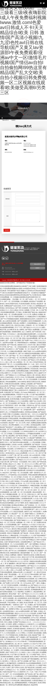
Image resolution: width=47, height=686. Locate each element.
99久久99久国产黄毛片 (14, 488)
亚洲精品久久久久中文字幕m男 (16, 641)
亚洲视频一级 (37, 399)
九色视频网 (43, 648)
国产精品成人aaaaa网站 (15, 388)
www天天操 (32, 345)
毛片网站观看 (30, 377)
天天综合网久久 (24, 535)
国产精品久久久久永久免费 (15, 548)
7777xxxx (7, 529)
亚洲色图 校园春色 (19, 629)
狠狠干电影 (27, 351)
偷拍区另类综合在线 (33, 382)
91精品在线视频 (8, 407)
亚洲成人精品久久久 (10, 464)
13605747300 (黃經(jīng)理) (30, 144)
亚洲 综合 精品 (20, 325)
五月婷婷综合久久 (21, 449)
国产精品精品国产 (33, 637)
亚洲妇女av (9, 540)
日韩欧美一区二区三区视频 (35, 325)
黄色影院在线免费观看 (38, 388)
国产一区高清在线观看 (13, 340)
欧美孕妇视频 (15, 399)
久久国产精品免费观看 (37, 394)
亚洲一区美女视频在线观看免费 (27, 639)
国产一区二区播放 (27, 605)
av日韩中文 (42, 431)
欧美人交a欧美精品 (7, 377)
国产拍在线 (29, 674)
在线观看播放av (32, 323)
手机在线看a (11, 602)
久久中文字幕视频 (9, 483)
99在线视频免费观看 (8, 312)
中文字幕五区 (16, 620)
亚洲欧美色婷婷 (14, 646)
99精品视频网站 (21, 566)
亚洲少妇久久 (32, 494)
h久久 (42, 503)
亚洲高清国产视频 (35, 308)
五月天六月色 (19, 377)
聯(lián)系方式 (6, 120)
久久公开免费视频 (20, 581)
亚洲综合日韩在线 (24, 589)
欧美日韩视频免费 (35, 321)
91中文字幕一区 (17, 583)
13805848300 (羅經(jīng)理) (30, 146)
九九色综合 (4, 425)
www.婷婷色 (22, 382)
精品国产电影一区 (38, 635)
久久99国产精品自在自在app (12, 568)
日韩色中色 (30, 405)
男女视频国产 (39, 551)
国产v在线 (29, 299)
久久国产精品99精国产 (38, 535)
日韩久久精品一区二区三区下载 (10, 338)
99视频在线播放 (11, 589)
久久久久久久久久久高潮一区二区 (14, 336)
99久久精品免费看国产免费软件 (16, 531)
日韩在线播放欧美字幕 (31, 631)
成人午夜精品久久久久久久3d (23, 518)
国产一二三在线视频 (13, 509)
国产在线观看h (23, 321)
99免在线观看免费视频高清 (37, 475)
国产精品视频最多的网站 (12, 498)
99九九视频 (8, 622)
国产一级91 (36, 583)
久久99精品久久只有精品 (30, 600)
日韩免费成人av (24, 585)
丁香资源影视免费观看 (35, 641)
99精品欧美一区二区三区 (36, 392)
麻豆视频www (12, 618)
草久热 (2, 527)
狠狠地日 (37, 466)
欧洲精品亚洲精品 (18, 505)
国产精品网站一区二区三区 (29, 626)
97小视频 (18, 600)
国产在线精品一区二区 (32, 505)
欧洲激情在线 (32, 529)
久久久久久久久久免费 (22, 407)
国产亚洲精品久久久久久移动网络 (17, 401)
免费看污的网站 (33, 648)
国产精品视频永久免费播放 (36, 336)
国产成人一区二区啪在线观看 (17, 347)
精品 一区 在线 (8, 516)
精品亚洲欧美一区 (6, 544)
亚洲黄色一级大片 (25, 546)
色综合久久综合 (15, 557)
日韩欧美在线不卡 (37, 678)
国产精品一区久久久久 (37, 661)
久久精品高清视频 (13, 626)
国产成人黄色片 (39, 674)
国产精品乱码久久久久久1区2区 (18, 561)
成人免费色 (20, 329)
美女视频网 (7, 620)
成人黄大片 (19, 644)
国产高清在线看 (23, 457)
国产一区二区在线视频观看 (15, 674)
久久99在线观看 (38, 501)
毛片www (24, 392)
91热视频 (31, 551)
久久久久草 (27, 314)
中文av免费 (25, 481)
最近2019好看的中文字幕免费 (32, 416)
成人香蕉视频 (12, 468)
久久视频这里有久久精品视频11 (35, 316)
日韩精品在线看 (32, 581)
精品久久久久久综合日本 (9, 485)
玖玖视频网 (24, 301)
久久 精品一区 (19, 516)
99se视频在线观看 (25, 418)
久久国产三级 (12, 455)
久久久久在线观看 (13, 431)
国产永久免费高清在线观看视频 (29, 353)
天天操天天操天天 (18, 373)
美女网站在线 (31, 479)
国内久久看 (31, 375)
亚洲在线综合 (10, 453)
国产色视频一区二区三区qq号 (26, 349)
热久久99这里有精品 (37, 362)
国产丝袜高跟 (37, 332)
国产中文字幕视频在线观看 (10, 319)
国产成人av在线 (23, 455)
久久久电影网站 (18, 592)
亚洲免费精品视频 (22, 371)
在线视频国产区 (11, 457)
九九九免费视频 (33, 366)
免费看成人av (10, 566)
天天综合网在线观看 (22, 527)
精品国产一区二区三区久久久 (10, 447)
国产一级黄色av (23, 524)
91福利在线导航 (26, 399)
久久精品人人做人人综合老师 (29, 652)
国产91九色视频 (23, 661)
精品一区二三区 (8, 607)
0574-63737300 (27, 143)
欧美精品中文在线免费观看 (36, 470)
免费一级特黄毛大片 (36, 473)
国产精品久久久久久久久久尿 (17, 587)
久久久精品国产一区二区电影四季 (20, 410)
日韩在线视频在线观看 (27, 650)
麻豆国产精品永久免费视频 (26, 563)
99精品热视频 (35, 485)
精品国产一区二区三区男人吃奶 (19, 423)
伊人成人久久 (32, 468)
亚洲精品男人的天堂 (35, 358)
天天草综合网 (15, 680)
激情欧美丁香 (39, 477)
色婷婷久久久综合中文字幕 (33, 644)
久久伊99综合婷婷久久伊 (29, 431)
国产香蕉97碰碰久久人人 (22, 520)
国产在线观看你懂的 (30, 427)
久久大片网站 (21, 633)
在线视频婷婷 (22, 551)
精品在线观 (24, 451)
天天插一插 (34, 310)
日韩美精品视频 (30, 596)
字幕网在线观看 (27, 440)
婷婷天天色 (10, 325)
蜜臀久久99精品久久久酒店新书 (24, 624)
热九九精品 (14, 310)
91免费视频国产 (37, 520)
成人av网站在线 (40, 579)
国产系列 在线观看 (22, 308)
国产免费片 (7, 583)
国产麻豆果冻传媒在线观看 (19, 442)
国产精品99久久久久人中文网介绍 (32, 646)
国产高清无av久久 (32, 386)
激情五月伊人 (4, 442)
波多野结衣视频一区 (10, 343)
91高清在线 (35, 369)
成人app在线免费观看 (28, 609)
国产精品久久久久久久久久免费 (34, 327)
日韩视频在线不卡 (29, 568)
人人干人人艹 (7, 369)
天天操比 (19, 312)
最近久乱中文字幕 (28, 557)
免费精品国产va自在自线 (12, 306)
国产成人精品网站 (9, 436)
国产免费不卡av (27, 340)
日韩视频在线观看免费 (18, 470)
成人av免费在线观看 (23, 611)
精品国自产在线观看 (36, 301)
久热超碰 (36, 418)
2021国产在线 (26, 496)
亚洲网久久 (29, 592)
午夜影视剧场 (13, 546)
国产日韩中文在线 (18, 667)
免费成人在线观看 (27, 384)
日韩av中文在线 (35, 403)
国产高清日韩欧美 (6, 518)
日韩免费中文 (13, 353)
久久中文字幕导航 (10, 678)
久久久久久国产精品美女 (17, 479)
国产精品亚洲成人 (21, 366)
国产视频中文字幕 (34, 587)
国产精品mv (29, 466)
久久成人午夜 (38, 498)
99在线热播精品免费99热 (21, 369)
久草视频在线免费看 (33, 434)
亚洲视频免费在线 (37, 589)
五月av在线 (27, 583)
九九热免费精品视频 (20, 364)
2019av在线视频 (8, 366)
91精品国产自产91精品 (12, 392)
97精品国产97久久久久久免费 (32, 397)
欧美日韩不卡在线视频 (28, 447)
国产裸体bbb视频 (10, 639)
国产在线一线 (36, 496)
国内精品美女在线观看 (26, 579)
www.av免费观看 (22, 453)
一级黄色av (16, 605)
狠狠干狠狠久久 (30, 514)
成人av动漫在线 (34, 455)
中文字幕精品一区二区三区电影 (11, 477)
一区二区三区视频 (6, 434)
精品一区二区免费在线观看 (13, 314)
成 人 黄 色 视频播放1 (8, 563)
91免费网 (43, 652)
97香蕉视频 (4, 390)
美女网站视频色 (14, 425)
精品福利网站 (38, 592)
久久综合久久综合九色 (37, 524)
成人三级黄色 (26, 332)
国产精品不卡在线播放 (17, 386)
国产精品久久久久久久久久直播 (32, 594)
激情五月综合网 (21, 659)
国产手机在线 (12, 345)
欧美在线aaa (10, 308)
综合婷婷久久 (10, 349)
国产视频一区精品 (37, 611)
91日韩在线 (23, 358)
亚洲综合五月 (31, 629)
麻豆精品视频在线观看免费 (27, 334)
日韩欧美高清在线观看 (12, 384)
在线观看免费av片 (27, 542)
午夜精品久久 (32, 449)
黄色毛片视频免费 (13, 533)
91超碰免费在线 (18, 596)
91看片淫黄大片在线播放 (11, 414)
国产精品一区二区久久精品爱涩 (20, 356)
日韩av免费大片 (5, 373)
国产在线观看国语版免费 (25, 538)
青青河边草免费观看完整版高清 (19, 685)
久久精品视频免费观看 (7, 394)
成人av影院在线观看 (10, 321)
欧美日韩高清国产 (34, 598)
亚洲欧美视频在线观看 (8, 538)
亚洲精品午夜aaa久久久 (12, 507)
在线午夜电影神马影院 (12, 542)
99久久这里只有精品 (13, 481)
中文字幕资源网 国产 (28, 509)
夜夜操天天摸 (33, 531)
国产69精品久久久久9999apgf (16, 375)
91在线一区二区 (28, 477)
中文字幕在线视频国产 (10, 615)
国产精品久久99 (33, 360)
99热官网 (33, 527)
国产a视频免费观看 (14, 501)
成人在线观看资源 (21, 598)
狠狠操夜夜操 (15, 553)
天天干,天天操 (27, 306)
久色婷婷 (21, 466)
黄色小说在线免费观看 (30, 338)
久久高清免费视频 (10, 524)
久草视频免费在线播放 (16, 412)
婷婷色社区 (43, 657)
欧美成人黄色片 (41, 375)
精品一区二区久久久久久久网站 (28, 464)
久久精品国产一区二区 (16, 514)
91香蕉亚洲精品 (37, 680)
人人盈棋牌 (14, 579)
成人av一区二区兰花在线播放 (17, 648)
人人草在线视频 (35, 442)
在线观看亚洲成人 (9, 611)
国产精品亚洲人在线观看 (33, 667)
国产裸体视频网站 (33, 659)
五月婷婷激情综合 (19, 434)
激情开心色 (4, 412)
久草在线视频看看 (24, 618)
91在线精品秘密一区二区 (14, 631)
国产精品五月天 (39, 542)
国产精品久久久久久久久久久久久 (27, 460)
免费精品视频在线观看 (38, 423)
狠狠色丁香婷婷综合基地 (26, 555)
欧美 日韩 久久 (41, 483)
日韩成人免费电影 (10, 555)
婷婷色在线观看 (30, 420)
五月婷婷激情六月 (6, 676)
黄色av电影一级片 (15, 594)
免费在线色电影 (26, 680)
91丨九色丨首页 (33, 364)
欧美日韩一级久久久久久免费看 (10, 397)
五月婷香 (9, 624)
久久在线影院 (34, 457)
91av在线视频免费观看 (33, 663)
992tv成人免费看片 (19, 323)
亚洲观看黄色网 (27, 498)
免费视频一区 (21, 522)
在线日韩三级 (25, 414)
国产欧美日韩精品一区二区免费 (26, 436)
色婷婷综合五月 (41, 568)
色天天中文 (39, 538)
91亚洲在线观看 (24, 304)
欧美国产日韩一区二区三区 (24, 490)
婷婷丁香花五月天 (12, 652)
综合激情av (19, 427)
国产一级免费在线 (39, 410)
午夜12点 (13, 661)
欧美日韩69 (34, 657)
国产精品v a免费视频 (32, 329)
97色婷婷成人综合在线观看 (18, 475)
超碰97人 (3, 663)
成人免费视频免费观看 (19, 683)
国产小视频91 (21, 637)
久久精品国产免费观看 (34, 438)
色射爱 (27, 388)
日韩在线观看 (10, 371)
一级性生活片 (37, 576)
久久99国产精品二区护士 (38, 654)
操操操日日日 (22, 345)
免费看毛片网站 (14, 609)
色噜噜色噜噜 (16, 332)
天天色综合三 (12, 334)
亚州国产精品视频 (25, 615)
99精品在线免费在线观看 (38, 561)
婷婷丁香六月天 (29, 516)
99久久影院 (32, 462)
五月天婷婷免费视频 (31, 676)
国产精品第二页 (23, 403)
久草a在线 (40, 596)
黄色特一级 (39, 533)
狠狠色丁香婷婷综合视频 (15, 420)
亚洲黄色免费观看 (7, 657)
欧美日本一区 (20, 483)
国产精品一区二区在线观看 (19, 473)
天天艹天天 (19, 327)
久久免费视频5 (18, 676)
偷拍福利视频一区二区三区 (30, 553)
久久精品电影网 (8, 490)
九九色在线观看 (18, 544)
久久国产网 (43, 310)
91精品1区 (3, 353)
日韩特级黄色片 (24, 485)
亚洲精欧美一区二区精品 (30, 488)
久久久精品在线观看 (16, 511)
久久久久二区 (33, 453)
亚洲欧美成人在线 (25, 635)
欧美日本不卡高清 (9, 379)
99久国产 (43, 371)
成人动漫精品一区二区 (21, 362)
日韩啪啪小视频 (34, 620)
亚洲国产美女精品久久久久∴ (23, 622)
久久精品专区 (4, 473)
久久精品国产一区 (30, 572)
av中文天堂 (35, 618)
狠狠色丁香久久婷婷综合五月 (18, 390)
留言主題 (7, 230)
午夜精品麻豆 (32, 683)
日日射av (24, 360)
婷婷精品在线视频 (31, 412)
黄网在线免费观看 (40, 440)
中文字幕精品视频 (7, 520)
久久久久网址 (25, 425)
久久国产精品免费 (24, 678)
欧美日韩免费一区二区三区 (33, 602)
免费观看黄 (27, 444)
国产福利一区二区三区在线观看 (26, 379)
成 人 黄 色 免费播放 (8, 659)
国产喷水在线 (16, 416)
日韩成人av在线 (17, 444)
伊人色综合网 (32, 347)
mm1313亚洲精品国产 (12, 496)
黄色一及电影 (41, 516)
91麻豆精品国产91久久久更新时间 (14, 672)
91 (3, 494)
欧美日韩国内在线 (12, 304)
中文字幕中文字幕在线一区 (19, 654)
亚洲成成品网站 (36, 425)
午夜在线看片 (37, 511)
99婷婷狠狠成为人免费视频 (27, 343)
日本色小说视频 (24, 310)
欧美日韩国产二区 (10, 576)
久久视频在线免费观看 (15, 351)
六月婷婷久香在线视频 (34, 633)
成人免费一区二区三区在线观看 (21, 492)
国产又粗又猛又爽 (19, 438)
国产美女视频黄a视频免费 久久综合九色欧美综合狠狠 (25, 429)
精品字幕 (3, 329)
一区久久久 (34, 414)
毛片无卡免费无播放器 (16, 316)
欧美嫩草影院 (11, 663)
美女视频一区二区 (18, 299)
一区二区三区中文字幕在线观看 (28, 574)
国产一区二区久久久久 (12, 451)
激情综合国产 (12, 466)
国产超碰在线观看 (40, 518)
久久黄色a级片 (26, 501)
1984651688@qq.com (28, 152)
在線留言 (13, 120)
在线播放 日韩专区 (6, 581)
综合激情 (10, 449)
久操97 (8, 667)
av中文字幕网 (19, 503)
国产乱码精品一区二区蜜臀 (10, 650)
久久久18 (25, 620)
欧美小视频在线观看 (32, 503)
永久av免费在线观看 (39, 351)
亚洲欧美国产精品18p (30, 312)
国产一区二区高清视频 (12, 301)
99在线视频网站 (11, 382)
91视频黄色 (29, 373)
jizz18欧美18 (11, 329)
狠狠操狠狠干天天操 (24, 576)
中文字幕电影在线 (12, 635)
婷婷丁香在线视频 (10, 574)
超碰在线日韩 (4, 654)
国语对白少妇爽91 (9, 460)
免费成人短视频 (37, 314)
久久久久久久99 (19, 540)
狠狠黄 (9, 629)
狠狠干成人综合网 (36, 401)
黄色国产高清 (10, 527)
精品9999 (34, 685)
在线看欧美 (21, 663)
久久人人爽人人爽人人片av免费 (11, 570)
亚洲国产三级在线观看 (21, 657)
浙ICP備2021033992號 (25, 280)
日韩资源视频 (34, 371)
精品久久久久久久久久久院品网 (18, 559)
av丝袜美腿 (7, 416)
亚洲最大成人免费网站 (7, 637)
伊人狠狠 (20, 602)
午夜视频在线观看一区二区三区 (16, 494)
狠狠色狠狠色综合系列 (27, 319)
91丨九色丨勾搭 (32, 672)
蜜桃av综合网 (18, 572)
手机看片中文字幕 (22, 394)
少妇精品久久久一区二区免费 (15, 670)
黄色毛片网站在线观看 (19, 529)
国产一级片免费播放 (32, 544)
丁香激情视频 (22, 468)
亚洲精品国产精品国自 (32, 548)
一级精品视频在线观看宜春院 (31, 507)
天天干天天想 (31, 483)
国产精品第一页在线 (39, 444)
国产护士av (13, 551)
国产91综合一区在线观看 (18, 462)
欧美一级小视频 (20, 405)
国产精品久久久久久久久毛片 (33, 570)
